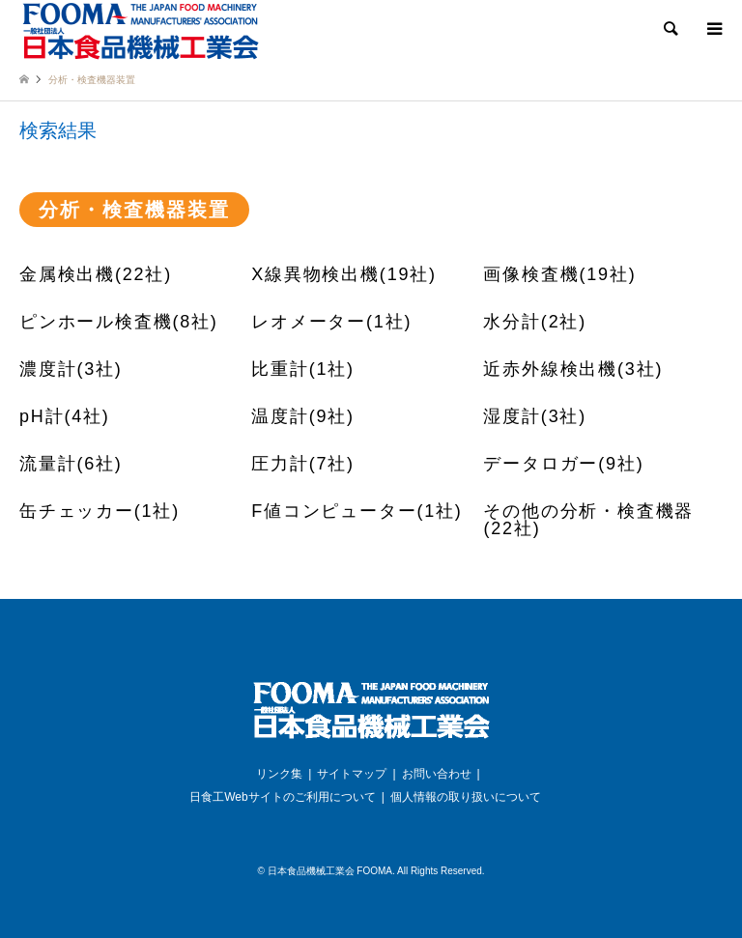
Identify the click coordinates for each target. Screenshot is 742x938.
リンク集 (279, 774)
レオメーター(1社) (331, 321)
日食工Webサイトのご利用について (282, 797)
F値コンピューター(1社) (356, 511)
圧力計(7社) (303, 463)
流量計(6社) (71, 463)
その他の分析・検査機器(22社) (588, 519)
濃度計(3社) (71, 369)
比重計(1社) (303, 369)
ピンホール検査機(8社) (118, 321)
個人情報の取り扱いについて (465, 797)
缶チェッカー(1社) (99, 511)
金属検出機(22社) (95, 274)
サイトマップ (351, 774)
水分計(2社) (534, 321)
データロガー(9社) (563, 463)
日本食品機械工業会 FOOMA (330, 871)
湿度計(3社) (534, 416)
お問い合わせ (436, 774)
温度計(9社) (303, 416)
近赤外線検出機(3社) (573, 369)
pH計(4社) (64, 416)
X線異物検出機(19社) (344, 274)
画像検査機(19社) (559, 274)
